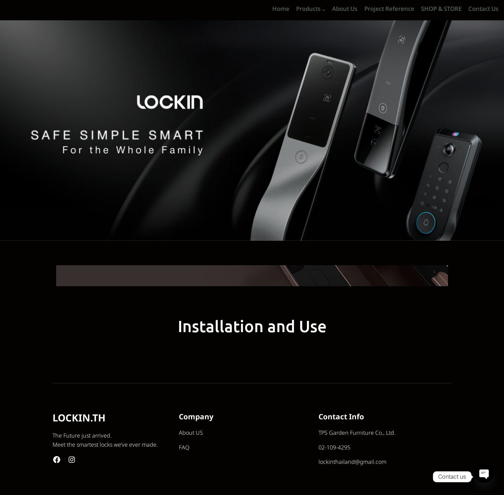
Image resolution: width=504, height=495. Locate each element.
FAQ (184, 448)
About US (191, 433)
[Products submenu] (324, 10)
